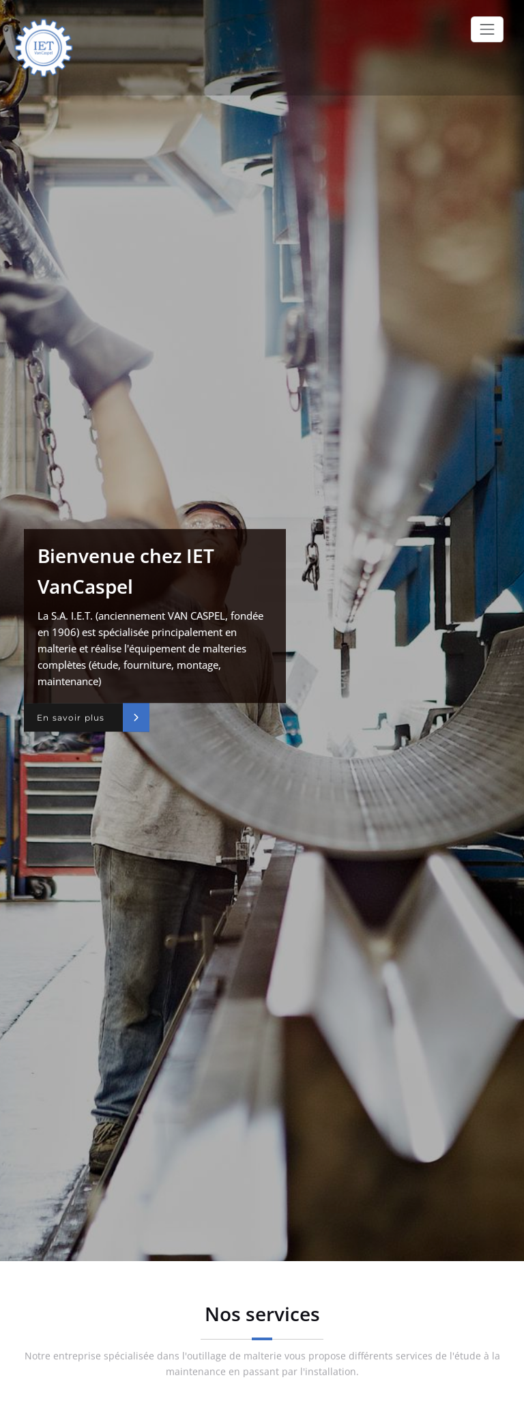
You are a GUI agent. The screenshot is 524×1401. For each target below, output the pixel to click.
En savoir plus (70, 717)
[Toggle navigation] (487, 29)
